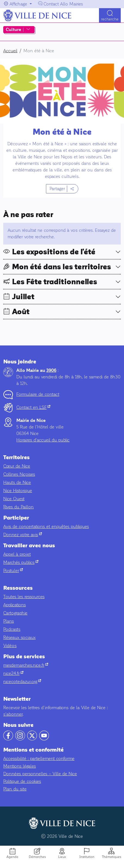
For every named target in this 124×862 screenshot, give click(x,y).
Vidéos (10, 645)
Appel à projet (17, 554)
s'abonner (13, 714)
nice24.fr (13, 673)
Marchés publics (20, 562)
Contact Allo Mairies (63, 4)
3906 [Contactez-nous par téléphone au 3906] (51, 370)
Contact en (33, 407)
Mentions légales (19, 766)
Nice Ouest (13, 498)
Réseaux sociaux (19, 637)
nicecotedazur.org (22, 681)
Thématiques (111, 857)
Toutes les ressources (24, 596)
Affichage (18, 4)
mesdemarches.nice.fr (25, 665)
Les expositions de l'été (53, 252)
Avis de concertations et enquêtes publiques (46, 526)
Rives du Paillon (18, 507)
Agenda (12, 857)
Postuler (13, 570)
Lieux (62, 857)
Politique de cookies (22, 781)
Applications (14, 605)
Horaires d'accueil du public (43, 440)
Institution (86, 857)
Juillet (23, 296)
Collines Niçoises (19, 474)
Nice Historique (17, 490)
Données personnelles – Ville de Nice (40, 773)
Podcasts (11, 629)
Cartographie (15, 613)
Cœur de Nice (16, 466)
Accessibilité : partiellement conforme (39, 758)
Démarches (37, 857)
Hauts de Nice (17, 482)
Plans (8, 621)
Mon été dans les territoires (61, 266)
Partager (57, 188)
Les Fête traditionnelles (54, 281)
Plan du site (15, 789)
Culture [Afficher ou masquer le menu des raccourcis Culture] (13, 29)
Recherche (110, 19)
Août (21, 311)
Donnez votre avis (22, 534)
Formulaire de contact (37, 394)
